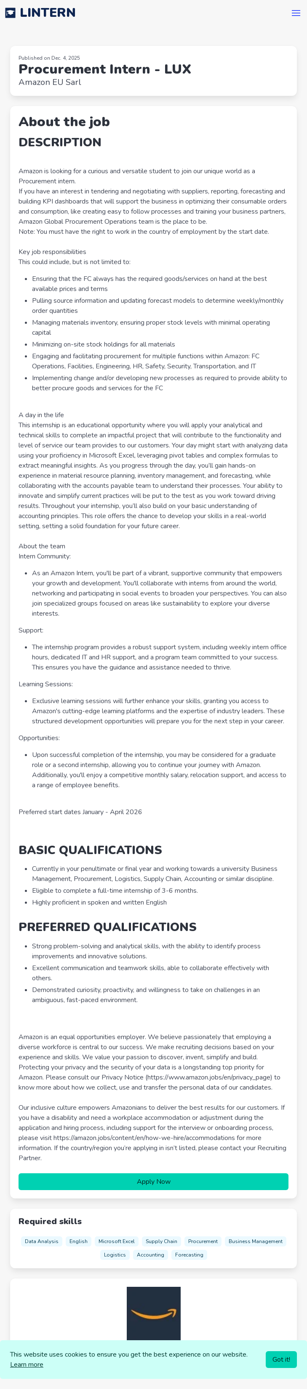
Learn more (26, 1364)
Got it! (281, 1359)
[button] (296, 13)
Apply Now (154, 1181)
